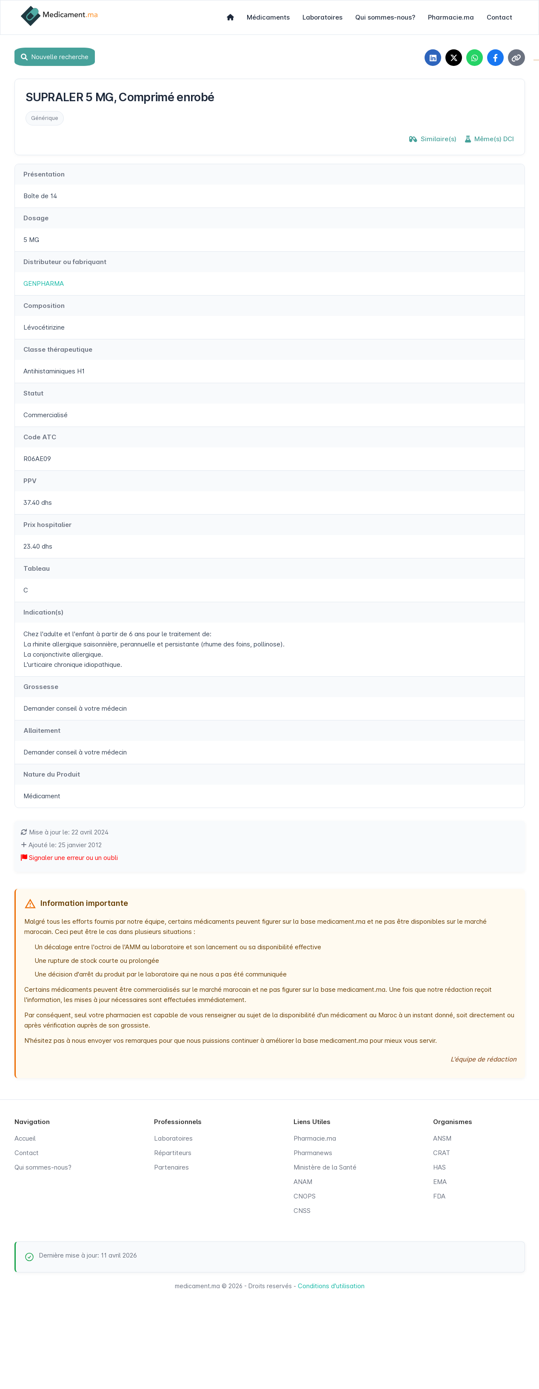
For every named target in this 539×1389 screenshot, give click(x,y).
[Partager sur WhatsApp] (473, 57)
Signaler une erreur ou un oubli (69, 858)
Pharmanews (313, 1153)
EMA (440, 1182)
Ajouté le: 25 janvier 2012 (61, 845)
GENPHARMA (43, 284)
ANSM (442, 1139)
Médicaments (268, 17)
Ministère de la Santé (325, 1168)
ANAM (303, 1182)
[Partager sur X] (452, 57)
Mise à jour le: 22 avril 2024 (64, 832)
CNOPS (305, 1197)
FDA (439, 1197)
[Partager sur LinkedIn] (431, 57)
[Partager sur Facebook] (495, 57)
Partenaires (171, 1168)
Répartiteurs (172, 1153)
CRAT (441, 1153)
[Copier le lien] (516, 57)
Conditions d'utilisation (331, 1286)
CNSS (302, 1211)
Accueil (25, 1139)
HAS (439, 1168)
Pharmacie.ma (451, 17)
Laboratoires (322, 17)
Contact (499, 17)
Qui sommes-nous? (385, 17)
